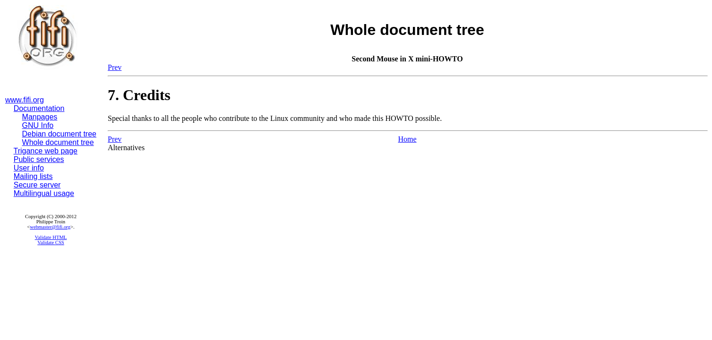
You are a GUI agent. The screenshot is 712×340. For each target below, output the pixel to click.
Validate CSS (50, 242)
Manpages (40, 117)
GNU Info (38, 125)
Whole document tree (58, 142)
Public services (39, 159)
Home (407, 139)
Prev (114, 67)
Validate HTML (51, 237)
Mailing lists (33, 176)
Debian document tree (59, 134)
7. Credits (139, 94)
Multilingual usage (44, 193)
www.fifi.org (24, 100)
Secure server (37, 185)
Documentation (39, 108)
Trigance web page (46, 151)
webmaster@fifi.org (50, 227)
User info (29, 168)
